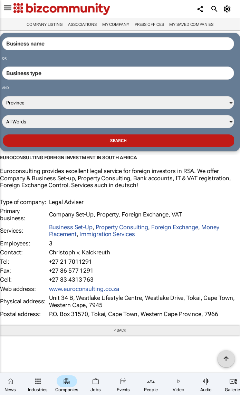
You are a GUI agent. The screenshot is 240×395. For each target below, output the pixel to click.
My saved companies (191, 24)
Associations (82, 24)
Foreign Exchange (174, 227)
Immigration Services (107, 234)
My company (115, 24)
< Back (120, 330)
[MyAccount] (228, 9)
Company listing (45, 24)
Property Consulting (122, 227)
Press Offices (149, 24)
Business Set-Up (71, 227)
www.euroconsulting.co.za (84, 288)
